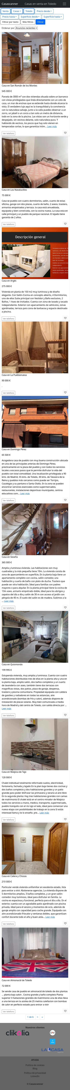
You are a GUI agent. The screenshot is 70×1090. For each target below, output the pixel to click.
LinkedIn (34, 1076)
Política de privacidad (35, 1072)
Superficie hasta (52, 16)
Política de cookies (35, 1065)
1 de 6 (30, 1017)
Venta (6, 11)
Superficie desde (29, 16)
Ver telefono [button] (8, 133)
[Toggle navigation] (64, 4)
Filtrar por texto (10, 21)
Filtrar (40, 21)
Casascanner (10, 4)
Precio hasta (8, 16)
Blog (35, 1068)
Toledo (29, 11)
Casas (16, 11)
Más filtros (28, 21)
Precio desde (43, 11)
